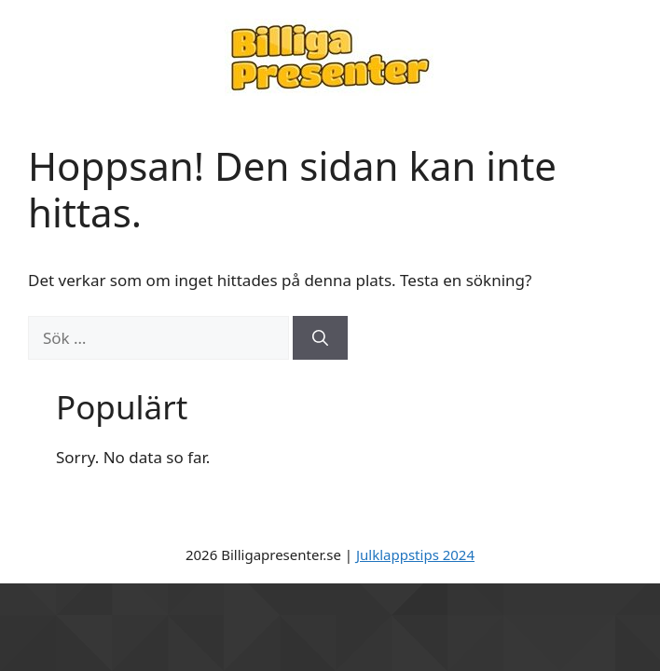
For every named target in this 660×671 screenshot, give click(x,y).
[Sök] (320, 338)
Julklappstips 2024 (415, 554)
